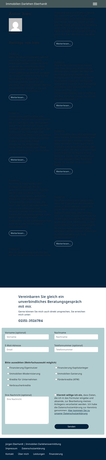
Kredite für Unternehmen (21, 173)
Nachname (76, 335)
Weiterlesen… (19, 97)
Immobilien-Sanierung (28, 243)
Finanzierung (56, 453)
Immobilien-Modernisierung (68, 54)
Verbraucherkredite (26, 48)
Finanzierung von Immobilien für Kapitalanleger (69, 121)
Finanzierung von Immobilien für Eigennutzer (69, 187)
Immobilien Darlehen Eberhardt (26, 4)
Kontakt (10, 453)
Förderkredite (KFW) (26, 107)
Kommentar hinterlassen (22, 103)
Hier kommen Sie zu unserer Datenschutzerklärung (72, 412)
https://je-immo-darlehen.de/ (24, 36)
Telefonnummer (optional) (76, 348)
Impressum (11, 448)
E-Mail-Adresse (27, 348)
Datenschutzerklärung (33, 448)
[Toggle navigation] (96, 4)
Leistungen (39, 453)
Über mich (23, 453)
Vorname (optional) (27, 335)
